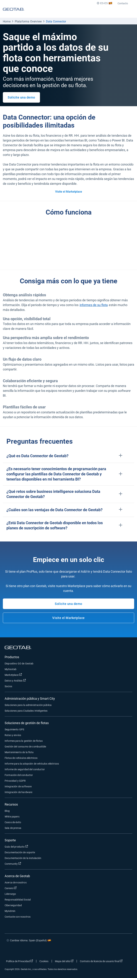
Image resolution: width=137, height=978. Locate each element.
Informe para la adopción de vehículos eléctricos (32, 763)
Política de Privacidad (19, 961)
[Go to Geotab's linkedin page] (29, 950)
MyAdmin (10, 911)
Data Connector (56, 21)
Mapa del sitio (64, 961)
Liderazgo (10, 893)
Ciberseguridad (13, 905)
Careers (11, 888)
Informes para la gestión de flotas (24, 740)
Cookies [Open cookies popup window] (44, 961)
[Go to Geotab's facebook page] (8, 950)
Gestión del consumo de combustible (25, 746)
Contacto (123, 3)
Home (7, 21)
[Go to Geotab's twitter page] (18, 950)
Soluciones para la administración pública (28, 705)
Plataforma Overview (28, 21)
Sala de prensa (13, 828)
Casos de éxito (13, 822)
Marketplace (13, 674)
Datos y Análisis (15, 680)
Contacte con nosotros (18, 916)
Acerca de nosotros (16, 882)
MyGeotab (10, 669)
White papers (12, 816)
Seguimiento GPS (14, 729)
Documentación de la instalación (23, 858)
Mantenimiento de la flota (19, 752)
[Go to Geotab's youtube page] (40, 950)
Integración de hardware (18, 792)
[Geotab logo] (13, 12)
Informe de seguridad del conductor (25, 769)
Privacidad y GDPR (15, 780)
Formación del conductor (19, 775)
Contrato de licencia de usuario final (101, 961)
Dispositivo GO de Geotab (19, 663)
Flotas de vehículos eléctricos (21, 758)
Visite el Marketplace (68, 191)
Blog (7, 810)
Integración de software (18, 786)
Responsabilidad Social (18, 899)
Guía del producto (16, 846)
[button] (68, 456)
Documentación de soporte (20, 852)
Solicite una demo (21, 97)
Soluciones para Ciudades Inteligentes (26, 710)
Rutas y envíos (13, 735)
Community (13, 863)
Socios (8, 686)
